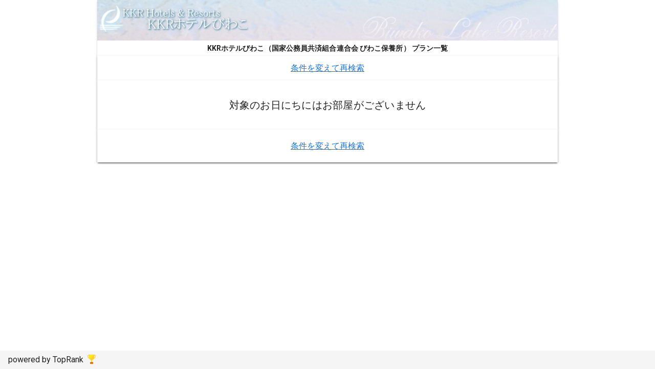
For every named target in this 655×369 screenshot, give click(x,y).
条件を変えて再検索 (327, 68)
